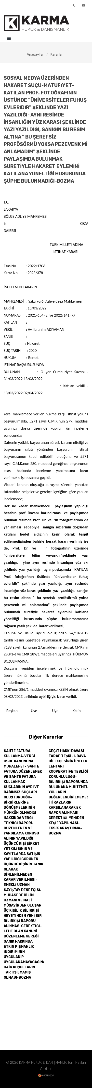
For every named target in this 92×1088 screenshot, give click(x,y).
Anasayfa (35, 54)
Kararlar (56, 54)
